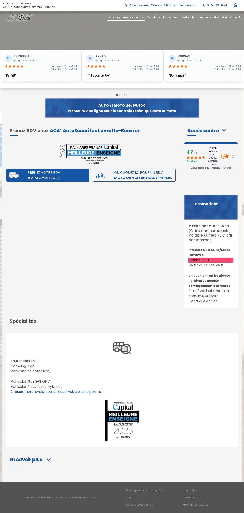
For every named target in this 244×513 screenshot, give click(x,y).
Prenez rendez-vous (126, 17)
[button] (206, 130)
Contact (130, 497)
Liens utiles (190, 490)
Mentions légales (194, 497)
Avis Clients (232, 17)
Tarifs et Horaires (162, 17)
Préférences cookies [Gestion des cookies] (195, 504)
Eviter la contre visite (200, 17)
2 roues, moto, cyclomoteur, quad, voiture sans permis (56, 391)
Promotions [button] (206, 204)
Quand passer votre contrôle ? (145, 490)
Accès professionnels (139, 504)
